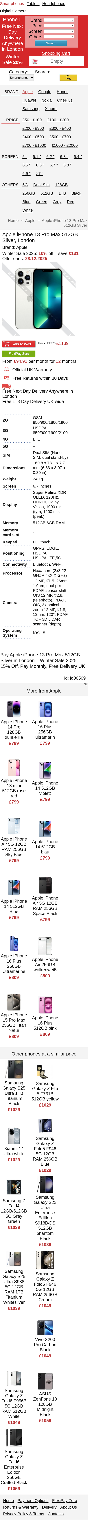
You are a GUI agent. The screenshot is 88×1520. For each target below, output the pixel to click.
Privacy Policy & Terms (23, 1514)
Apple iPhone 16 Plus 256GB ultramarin (45, 729)
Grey (57, 201)
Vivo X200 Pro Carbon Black (45, 1344)
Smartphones (12, 3)
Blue (26, 201)
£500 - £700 (60, 137)
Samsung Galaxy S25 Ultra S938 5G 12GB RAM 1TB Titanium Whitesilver (14, 1287)
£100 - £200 (58, 120)
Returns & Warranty (20, 1507)
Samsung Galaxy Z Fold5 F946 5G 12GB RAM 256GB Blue (45, 1151)
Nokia (46, 100)
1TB (62, 193)
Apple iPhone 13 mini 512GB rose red (14, 788)
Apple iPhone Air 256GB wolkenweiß (45, 964)
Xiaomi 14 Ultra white (13, 1151)
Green (41, 201)
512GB (47, 193)
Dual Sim (41, 184)
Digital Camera (13, 11)
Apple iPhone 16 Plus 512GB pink (45, 1023)
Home (8, 1500)
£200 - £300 (33, 128)
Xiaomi (51, 108)
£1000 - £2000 (65, 145)
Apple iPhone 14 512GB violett (45, 788)
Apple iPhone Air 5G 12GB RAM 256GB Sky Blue (14, 846)
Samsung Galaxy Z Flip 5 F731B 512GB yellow (45, 1091)
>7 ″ (39, 173)
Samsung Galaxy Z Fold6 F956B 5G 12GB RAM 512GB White (13, 1403)
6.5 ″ (26, 165)
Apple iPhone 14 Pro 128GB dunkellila (14, 729)
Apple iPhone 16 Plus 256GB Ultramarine (14, 963)
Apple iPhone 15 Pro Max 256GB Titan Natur (14, 1022)
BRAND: (12, 91)
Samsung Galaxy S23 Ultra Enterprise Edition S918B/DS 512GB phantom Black (45, 1218)
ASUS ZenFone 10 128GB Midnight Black (45, 1404)
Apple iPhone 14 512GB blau (45, 846)
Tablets (33, 3)
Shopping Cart (56, 53)
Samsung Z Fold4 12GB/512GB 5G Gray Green (14, 1211)
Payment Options (33, 1500)
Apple (27, 91)
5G (25, 184)
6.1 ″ (37, 156)
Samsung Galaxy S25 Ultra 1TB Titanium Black (14, 1093)
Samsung (30, 108)
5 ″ (24, 156)
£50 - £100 (32, 120)
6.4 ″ (78, 156)
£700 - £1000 (34, 145)
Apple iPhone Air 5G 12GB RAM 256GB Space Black (45, 905)
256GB (28, 193)
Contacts (56, 1514)
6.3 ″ (64, 156)
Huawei (29, 100)
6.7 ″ (54, 165)
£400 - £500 (33, 137)
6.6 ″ (40, 165)
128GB (61, 184)
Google (44, 91)
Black (76, 193)
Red (70, 201)
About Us (68, 1507)
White (27, 210)
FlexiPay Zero (64, 1500)
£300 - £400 (60, 128)
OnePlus (65, 100)
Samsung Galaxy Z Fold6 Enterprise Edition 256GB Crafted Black (14, 1467)
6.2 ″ (50, 156)
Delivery (49, 1507)
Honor (62, 91)
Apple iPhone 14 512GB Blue (14, 906)
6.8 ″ (67, 165)
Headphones (53, 3)
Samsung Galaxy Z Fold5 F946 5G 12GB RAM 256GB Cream (45, 1286)
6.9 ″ (26, 173)
